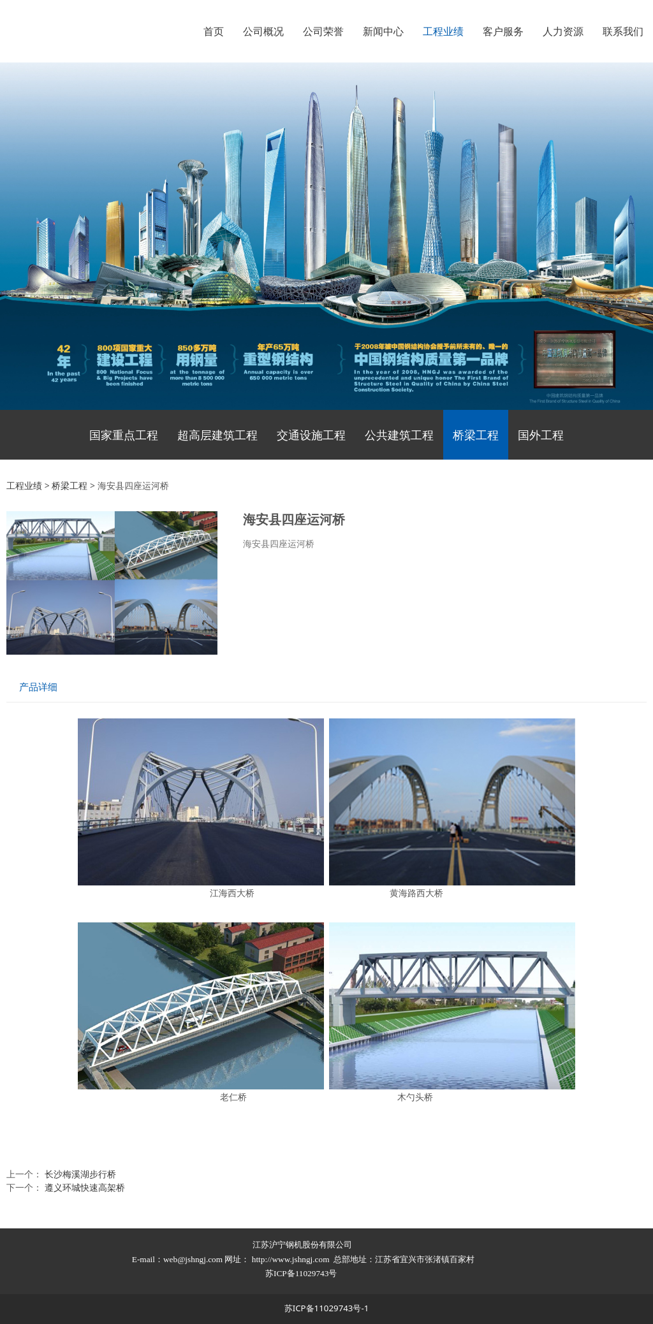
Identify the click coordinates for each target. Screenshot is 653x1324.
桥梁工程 (476, 434)
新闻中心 (383, 31)
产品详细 (38, 687)
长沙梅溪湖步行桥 (80, 1174)
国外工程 (541, 434)
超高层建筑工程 (217, 434)
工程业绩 (443, 31)
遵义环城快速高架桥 (85, 1187)
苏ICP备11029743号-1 (326, 1308)
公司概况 (263, 31)
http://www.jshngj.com (291, 1259)
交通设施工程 (311, 434)
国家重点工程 (123, 434)
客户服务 (503, 31)
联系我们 (623, 31)
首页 (213, 31)
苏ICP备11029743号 (302, 1273)
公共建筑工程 (399, 434)
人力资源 (563, 31)
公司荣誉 (323, 31)
